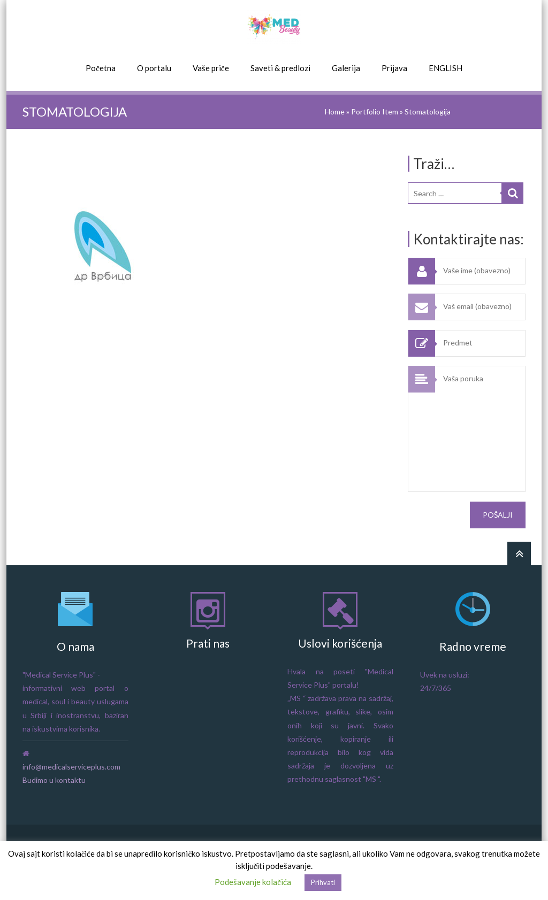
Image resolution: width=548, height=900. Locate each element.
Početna (101, 68)
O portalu (154, 68)
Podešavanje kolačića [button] (253, 882)
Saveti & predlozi (280, 68)
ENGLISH (445, 68)
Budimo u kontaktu (54, 779)
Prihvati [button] (323, 882)
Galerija (346, 68)
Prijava (394, 68)
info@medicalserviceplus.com (71, 766)
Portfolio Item (374, 111)
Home (335, 111)
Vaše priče (211, 68)
